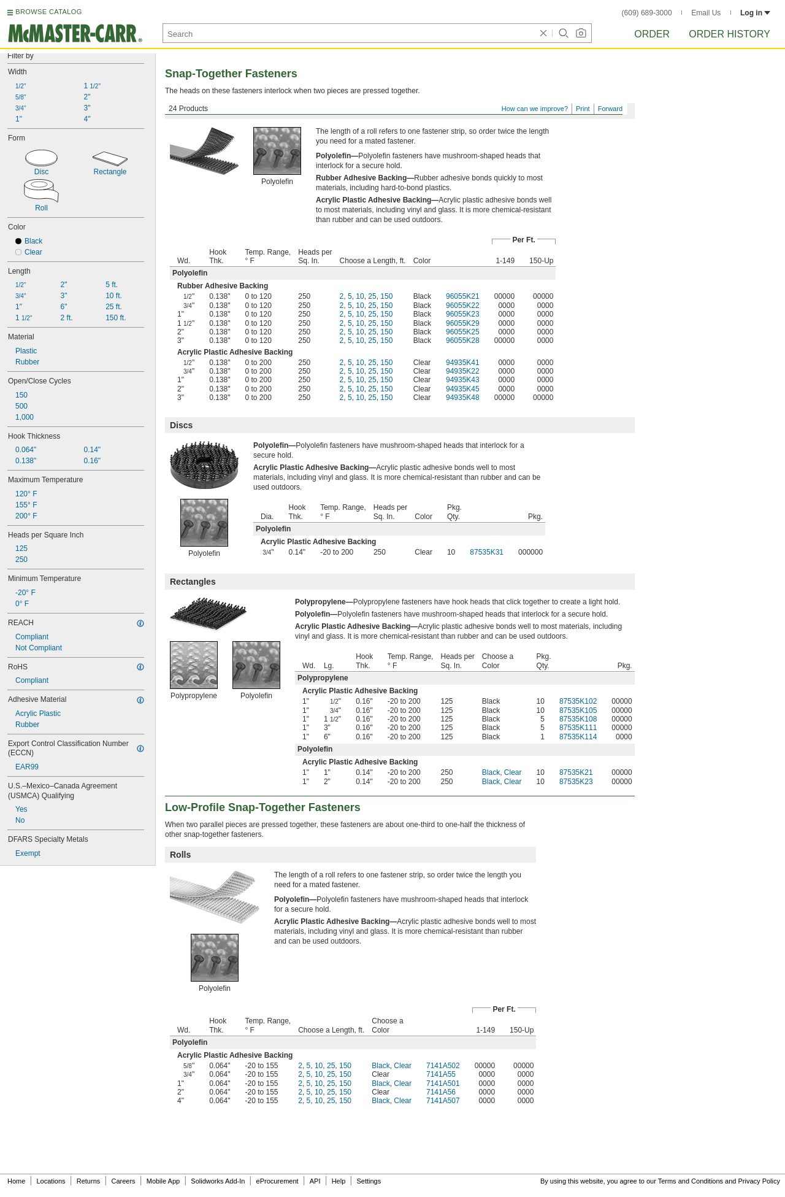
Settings (368, 1181)
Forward (610, 108)
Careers (123, 1181)
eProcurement (277, 1181)
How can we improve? (535, 108)
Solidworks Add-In (218, 1181)
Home (16, 1181)
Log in (755, 13)
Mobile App (163, 1181)
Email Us (706, 13)
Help (339, 1181)
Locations (51, 1181)
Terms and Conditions (690, 1181)
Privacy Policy (759, 1181)
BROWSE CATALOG (48, 11)
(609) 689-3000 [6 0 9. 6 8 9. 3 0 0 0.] (647, 13)
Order (652, 34)
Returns (89, 1181)
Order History (729, 34)
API (315, 1181)
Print (583, 108)
